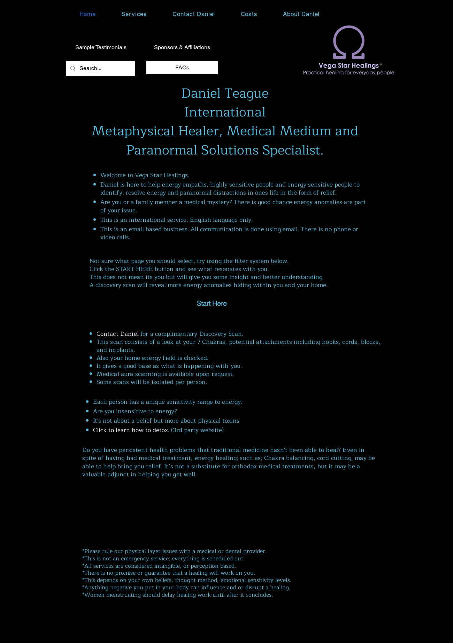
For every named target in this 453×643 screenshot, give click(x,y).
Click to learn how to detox (130, 430)
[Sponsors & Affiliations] (182, 47)
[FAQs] (182, 68)
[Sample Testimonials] (101, 47)
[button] (134, 14)
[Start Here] (212, 303)
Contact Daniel (118, 334)
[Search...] (100, 68)
